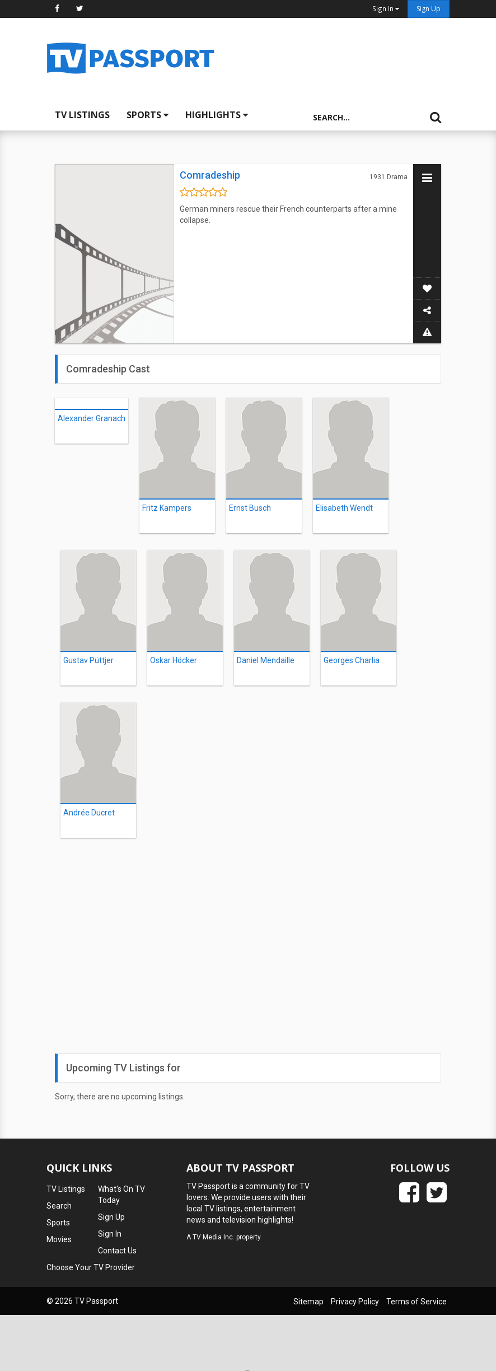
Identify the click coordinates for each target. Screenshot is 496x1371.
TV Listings (82, 115)
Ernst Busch (250, 507)
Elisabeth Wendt (344, 507)
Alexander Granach (91, 418)
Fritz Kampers (166, 507)
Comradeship (210, 175)
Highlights (216, 115)
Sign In (109, 1233)
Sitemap (308, 1301)
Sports (148, 115)
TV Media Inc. (214, 1237)
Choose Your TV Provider (90, 1267)
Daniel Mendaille (265, 660)
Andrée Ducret (89, 812)
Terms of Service (416, 1301)
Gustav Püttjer (88, 660)
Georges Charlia (352, 660)
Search (59, 1205)
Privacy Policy (355, 1301)
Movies (59, 1239)
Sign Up (429, 8)
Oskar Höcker (173, 660)
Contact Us (117, 1250)
